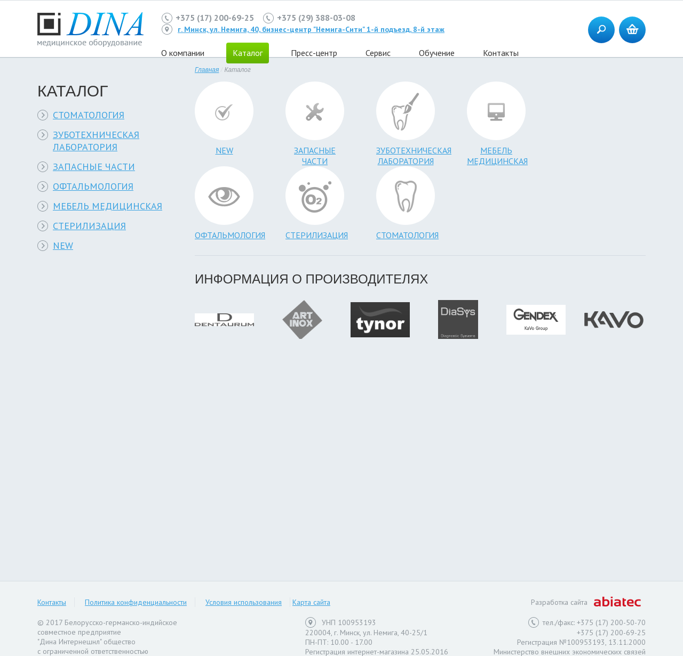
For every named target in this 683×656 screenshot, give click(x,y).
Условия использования (243, 602)
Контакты (501, 52)
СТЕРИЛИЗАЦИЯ (89, 226)
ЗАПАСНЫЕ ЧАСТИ (94, 166)
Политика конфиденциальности (136, 602)
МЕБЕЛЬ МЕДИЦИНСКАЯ (107, 206)
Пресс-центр (314, 52)
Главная (207, 70)
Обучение (437, 52)
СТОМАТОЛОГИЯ (88, 115)
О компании (182, 52)
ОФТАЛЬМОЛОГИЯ (93, 186)
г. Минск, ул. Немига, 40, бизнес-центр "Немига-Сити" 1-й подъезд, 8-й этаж (311, 29)
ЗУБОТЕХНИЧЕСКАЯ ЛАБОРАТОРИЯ (96, 140)
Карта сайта (311, 602)
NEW (63, 245)
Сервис (378, 52)
